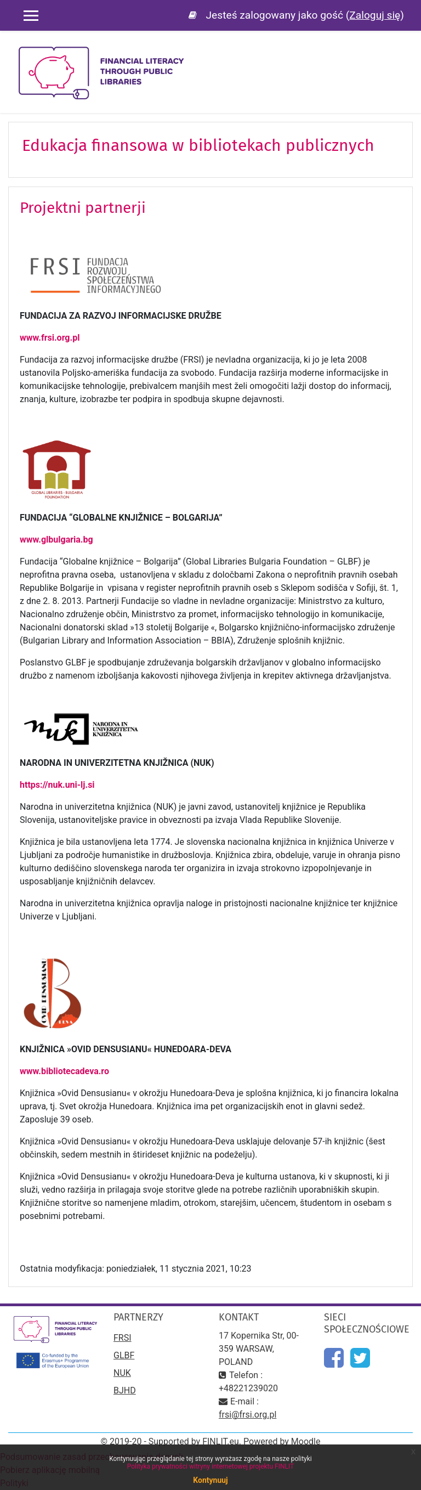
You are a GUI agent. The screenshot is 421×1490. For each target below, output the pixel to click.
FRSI (122, 1338)
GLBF (123, 1355)
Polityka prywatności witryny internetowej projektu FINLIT (210, 1466)
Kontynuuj (210, 1480)
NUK (122, 1373)
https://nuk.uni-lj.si (58, 785)
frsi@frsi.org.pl (247, 1414)
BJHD (124, 1390)
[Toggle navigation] (405, 55)
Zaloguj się (374, 15)
